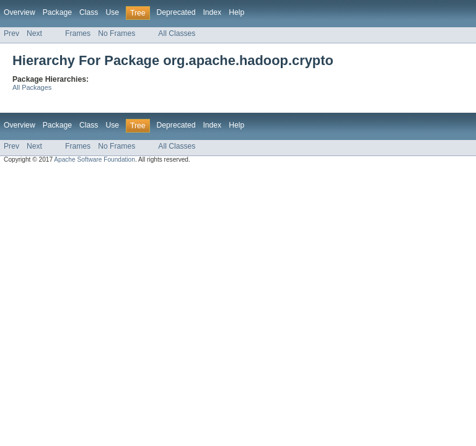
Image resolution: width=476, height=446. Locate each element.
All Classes (176, 33)
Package (57, 12)
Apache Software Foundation (94, 159)
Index (212, 12)
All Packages (31, 87)
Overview (19, 12)
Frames (77, 33)
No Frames (116, 33)
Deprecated (176, 12)
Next (34, 33)
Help (236, 12)
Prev (11, 33)
